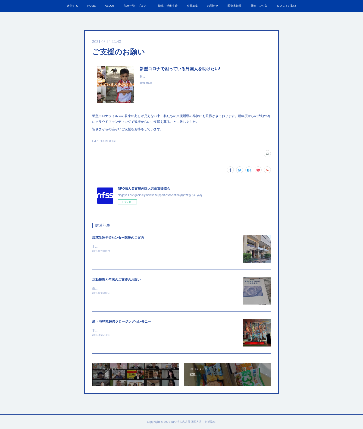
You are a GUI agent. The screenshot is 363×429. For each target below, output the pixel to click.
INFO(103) (110, 141)
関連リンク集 (259, 5)
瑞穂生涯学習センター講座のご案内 (118, 237)
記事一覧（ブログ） (136, 5)
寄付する (72, 5)
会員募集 (192, 5)
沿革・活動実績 (168, 5)
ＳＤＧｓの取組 (286, 5)
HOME (91, 5)
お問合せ (212, 5)
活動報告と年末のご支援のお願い (116, 279)
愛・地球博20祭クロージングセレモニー (121, 321)
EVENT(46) (98, 141)
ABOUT (109, 5)
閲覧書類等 (234, 5)
